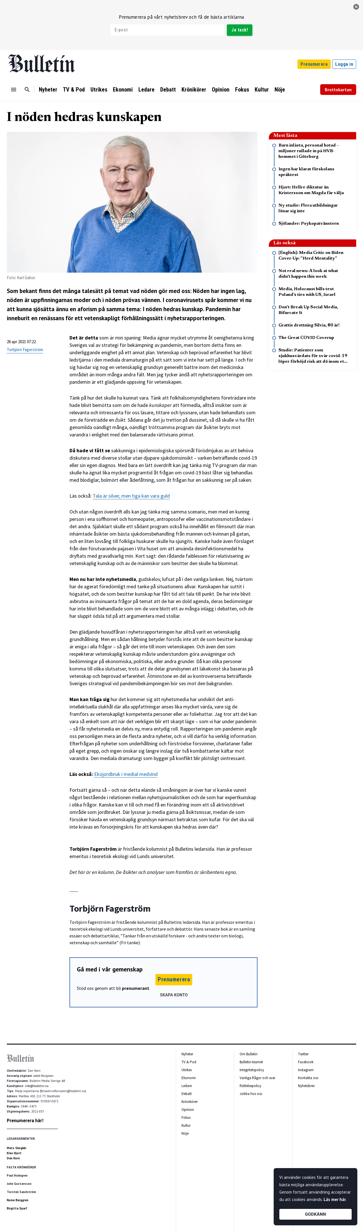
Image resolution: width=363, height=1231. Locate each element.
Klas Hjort (14, 1153)
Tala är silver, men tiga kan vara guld (131, 496)
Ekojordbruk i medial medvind (126, 774)
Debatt (168, 89)
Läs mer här (335, 1199)
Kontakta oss (308, 1077)
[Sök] (27, 89)
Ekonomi (123, 89)
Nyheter (48, 89)
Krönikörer (194, 89)
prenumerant (135, 988)
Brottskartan (338, 89)
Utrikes (98, 89)
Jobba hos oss (251, 1093)
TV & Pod (74, 89)
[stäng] (356, 7)
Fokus (242, 89)
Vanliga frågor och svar (257, 1077)
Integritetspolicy (252, 1069)
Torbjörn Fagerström (25, 349)
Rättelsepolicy (250, 1085)
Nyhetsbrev (306, 1085)
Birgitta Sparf (17, 1208)
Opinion (220, 89)
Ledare (146, 89)
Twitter (303, 1054)
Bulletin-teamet (251, 1062)
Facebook (305, 1062)
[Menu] (13, 89)
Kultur (262, 89)
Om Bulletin (249, 1054)
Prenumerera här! (25, 1120)
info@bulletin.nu (36, 1086)
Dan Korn (13, 1158)
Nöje (280, 89)
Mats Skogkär (16, 1148)
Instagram (306, 1069)
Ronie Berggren (17, 1200)
